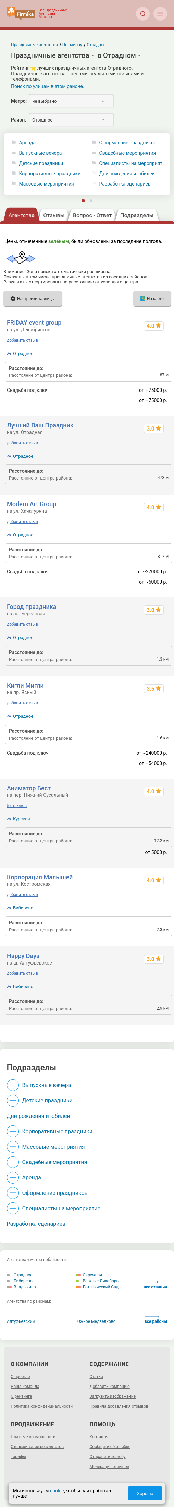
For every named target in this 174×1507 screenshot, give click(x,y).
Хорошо (145, 1493)
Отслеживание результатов (37, 1446)
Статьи (96, 1376)
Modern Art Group (32, 504)
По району (72, 44)
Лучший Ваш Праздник (40, 425)
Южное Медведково (96, 1321)
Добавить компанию (110, 1386)
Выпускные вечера (40, 153)
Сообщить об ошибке (110, 1446)
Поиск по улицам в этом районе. (47, 86)
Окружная (89, 1275)
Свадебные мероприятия (54, 1162)
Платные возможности (33, 1436)
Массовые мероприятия (46, 184)
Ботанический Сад (97, 1287)
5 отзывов (17, 805)
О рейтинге (21, 1396)
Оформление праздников (55, 1193)
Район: (18, 120)
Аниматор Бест (29, 788)
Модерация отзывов (109, 1466)
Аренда (27, 142)
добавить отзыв (22, 340)
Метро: (19, 101)
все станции (155, 1285)
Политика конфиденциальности (42, 1406)
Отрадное (23, 353)
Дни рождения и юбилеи (38, 1116)
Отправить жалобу (108, 1456)
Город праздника (32, 606)
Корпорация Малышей (40, 877)
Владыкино (21, 1287)
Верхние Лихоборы (98, 1281)
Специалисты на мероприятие (61, 1208)
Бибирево (23, 907)
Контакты (99, 1436)
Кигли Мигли (25, 685)
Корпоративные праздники (50, 173)
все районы (156, 1319)
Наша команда (25, 1386)
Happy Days (23, 955)
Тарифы (18, 1456)
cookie (57, 1490)
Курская (21, 818)
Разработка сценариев (36, 1224)
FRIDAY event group (34, 322)
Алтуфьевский (21, 1321)
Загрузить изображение (113, 1396)
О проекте (20, 1376)
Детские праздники (41, 163)
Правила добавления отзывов (119, 1406)
